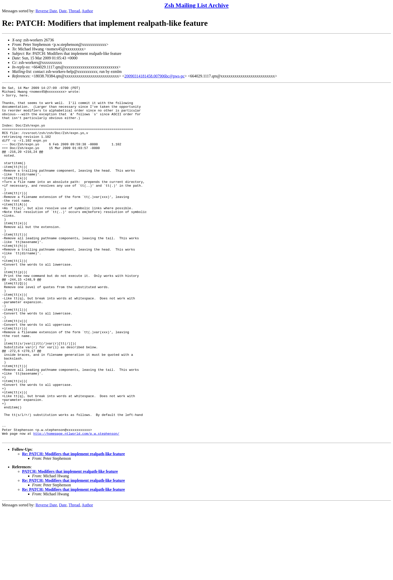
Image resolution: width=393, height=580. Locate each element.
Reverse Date (46, 11)
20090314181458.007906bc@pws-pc (154, 76)
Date (63, 11)
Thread (74, 11)
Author (87, 11)
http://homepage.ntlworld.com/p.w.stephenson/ (76, 503)
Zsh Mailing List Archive (196, 5)
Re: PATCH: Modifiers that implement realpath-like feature (73, 524)
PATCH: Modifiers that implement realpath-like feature (70, 542)
